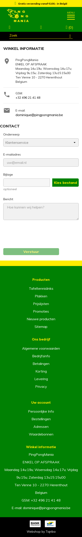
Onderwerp (11, 134)
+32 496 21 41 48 (28, 98)
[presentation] (36, 236)
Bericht (8, 199)
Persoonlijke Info (41, 411)
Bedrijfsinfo (41, 356)
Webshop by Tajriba (41, 532)
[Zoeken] (41, 36)
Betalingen (41, 363)
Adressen (41, 426)
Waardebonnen (41, 434)
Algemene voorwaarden (41, 348)
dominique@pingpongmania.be (39, 115)
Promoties (41, 311)
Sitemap (41, 326)
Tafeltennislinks (41, 288)
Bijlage (8, 174)
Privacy (41, 386)
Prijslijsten (41, 304)
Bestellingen (41, 419)
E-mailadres (12, 154)
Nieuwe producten (41, 319)
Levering (41, 379)
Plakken (41, 296)
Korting (41, 371)
